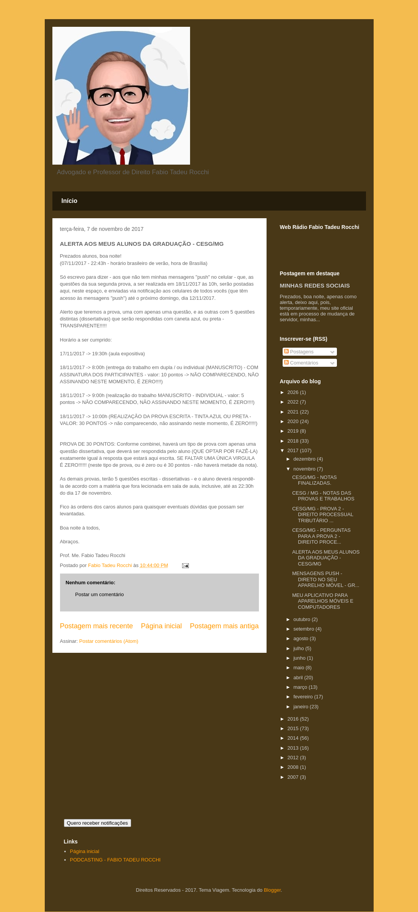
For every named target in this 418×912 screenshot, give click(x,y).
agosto (301, 638)
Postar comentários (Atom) (108, 641)
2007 (294, 777)
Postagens (299, 352)
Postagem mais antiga (224, 626)
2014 (294, 738)
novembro (305, 469)
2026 (294, 392)
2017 (294, 450)
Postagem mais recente (96, 626)
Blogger (272, 890)
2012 (294, 757)
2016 (294, 719)
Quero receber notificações (97, 823)
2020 (294, 421)
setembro (304, 629)
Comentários (301, 363)
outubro (302, 619)
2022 (294, 402)
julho (299, 648)
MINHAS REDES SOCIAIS (315, 285)
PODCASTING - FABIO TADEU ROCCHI (115, 860)
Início (70, 201)
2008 (294, 767)
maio (299, 667)
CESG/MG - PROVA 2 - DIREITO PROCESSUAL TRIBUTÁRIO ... (322, 514)
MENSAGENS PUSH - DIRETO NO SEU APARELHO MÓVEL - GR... (325, 579)
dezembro (305, 459)
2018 (294, 441)
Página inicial (161, 626)
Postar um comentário (99, 594)
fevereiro (303, 697)
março (301, 687)
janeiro (301, 706)
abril (298, 677)
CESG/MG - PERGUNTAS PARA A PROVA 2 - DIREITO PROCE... (321, 536)
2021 (294, 412)
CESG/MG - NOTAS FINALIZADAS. (314, 480)
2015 (294, 728)
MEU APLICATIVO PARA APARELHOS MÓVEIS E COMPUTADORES (322, 601)
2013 (294, 748)
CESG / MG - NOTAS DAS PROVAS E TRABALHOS (323, 496)
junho (300, 658)
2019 (294, 431)
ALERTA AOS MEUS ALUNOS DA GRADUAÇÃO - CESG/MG (326, 558)
